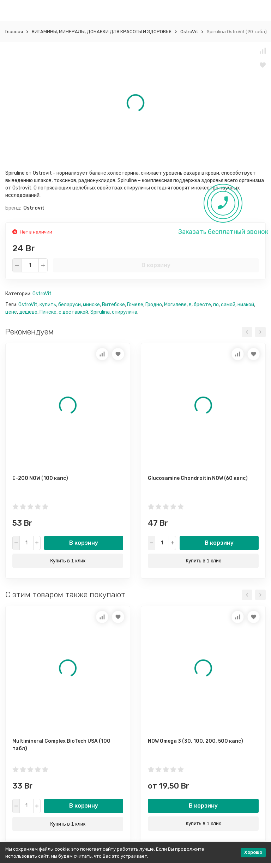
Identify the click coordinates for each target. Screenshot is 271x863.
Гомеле (135, 305)
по (216, 305)
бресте (202, 305)
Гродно (153, 305)
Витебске (113, 305)
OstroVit (189, 31)
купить (48, 305)
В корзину (155, 265)
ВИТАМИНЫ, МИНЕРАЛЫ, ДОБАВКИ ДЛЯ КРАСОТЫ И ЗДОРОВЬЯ (101, 31)
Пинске (48, 312)
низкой (245, 305)
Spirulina (100, 312)
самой (228, 305)
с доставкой (73, 312)
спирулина (124, 312)
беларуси (69, 305)
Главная (14, 31)
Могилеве (175, 305)
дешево (28, 312)
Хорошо (253, 852)
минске (91, 305)
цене (11, 312)
